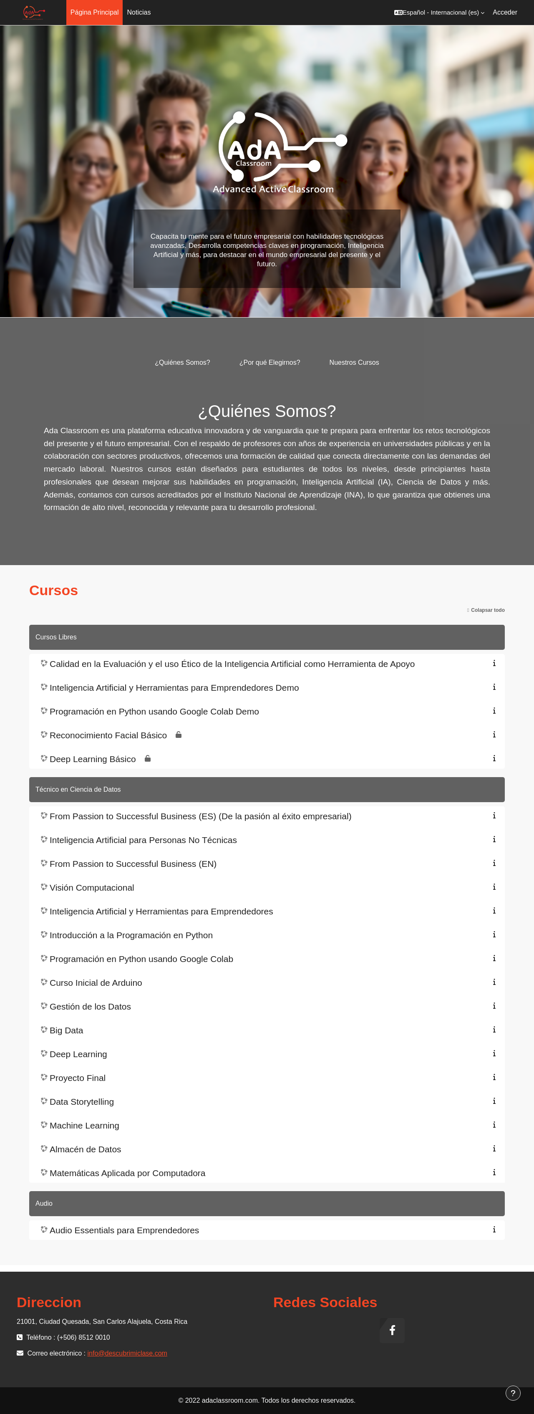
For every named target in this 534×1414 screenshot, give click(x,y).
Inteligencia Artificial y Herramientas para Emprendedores (161, 911)
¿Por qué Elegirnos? (269, 362)
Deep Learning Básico (93, 759)
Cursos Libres (56, 637)
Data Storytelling (82, 1101)
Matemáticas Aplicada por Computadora (128, 1173)
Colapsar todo (488, 610)
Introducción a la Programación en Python (131, 935)
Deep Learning (78, 1054)
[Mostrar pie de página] (513, 1393)
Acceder (505, 12)
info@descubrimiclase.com (127, 1353)
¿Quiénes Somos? (182, 362)
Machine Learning (84, 1125)
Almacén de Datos (85, 1149)
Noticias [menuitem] (139, 12)
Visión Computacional (92, 887)
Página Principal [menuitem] (95, 12)
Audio (44, 1203)
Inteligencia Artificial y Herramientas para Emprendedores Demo (174, 687)
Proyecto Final (78, 1078)
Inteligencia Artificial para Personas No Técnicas (143, 840)
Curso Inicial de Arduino (96, 982)
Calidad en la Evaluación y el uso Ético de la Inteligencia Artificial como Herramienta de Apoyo (232, 664)
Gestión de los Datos (90, 1006)
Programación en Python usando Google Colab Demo (154, 711)
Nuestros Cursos (354, 362)
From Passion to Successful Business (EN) (133, 864)
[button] (439, 12)
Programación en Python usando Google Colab (141, 959)
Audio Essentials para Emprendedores (124, 1230)
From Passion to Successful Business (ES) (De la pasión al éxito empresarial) (201, 816)
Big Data (66, 1030)
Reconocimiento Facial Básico (108, 735)
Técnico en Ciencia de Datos (78, 789)
